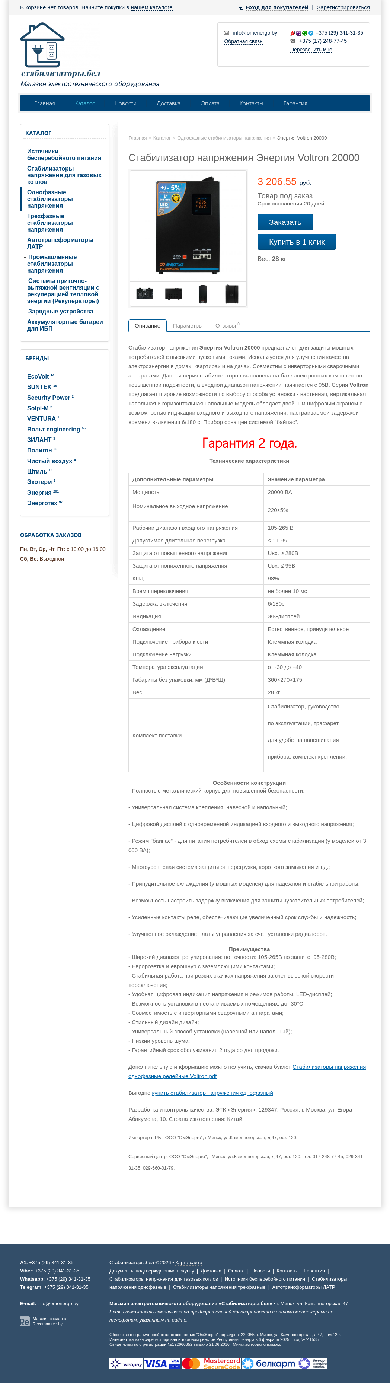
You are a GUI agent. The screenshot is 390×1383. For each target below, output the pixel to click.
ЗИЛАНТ (41, 440)
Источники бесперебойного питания (64, 154)
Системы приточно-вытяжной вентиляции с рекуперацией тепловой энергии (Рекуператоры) (63, 291)
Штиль (39, 471)
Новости (126, 103)
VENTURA (43, 418)
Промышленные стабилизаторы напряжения (52, 264)
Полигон (42, 450)
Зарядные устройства (60, 311)
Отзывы (227, 325)
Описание (147, 325)
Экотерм (41, 482)
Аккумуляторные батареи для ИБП (65, 325)
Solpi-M (39, 408)
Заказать (285, 222)
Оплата (210, 103)
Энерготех (45, 503)
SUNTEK (42, 387)
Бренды (37, 358)
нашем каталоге (151, 7)
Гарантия (295, 103)
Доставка (168, 103)
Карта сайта (188, 1262)
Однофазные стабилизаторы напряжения (50, 199)
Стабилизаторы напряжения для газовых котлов (64, 175)
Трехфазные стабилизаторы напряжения (50, 223)
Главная (44, 103)
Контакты (251, 103)
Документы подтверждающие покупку (151, 1271)
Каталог (85, 103)
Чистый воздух (51, 461)
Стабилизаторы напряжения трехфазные (219, 1287)
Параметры (188, 325)
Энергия (43, 493)
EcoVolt (40, 376)
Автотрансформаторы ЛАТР (60, 243)
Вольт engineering (56, 429)
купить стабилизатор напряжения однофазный (212, 1093)
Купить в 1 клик (297, 242)
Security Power (50, 398)
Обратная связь (243, 41)
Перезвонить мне (311, 49)
